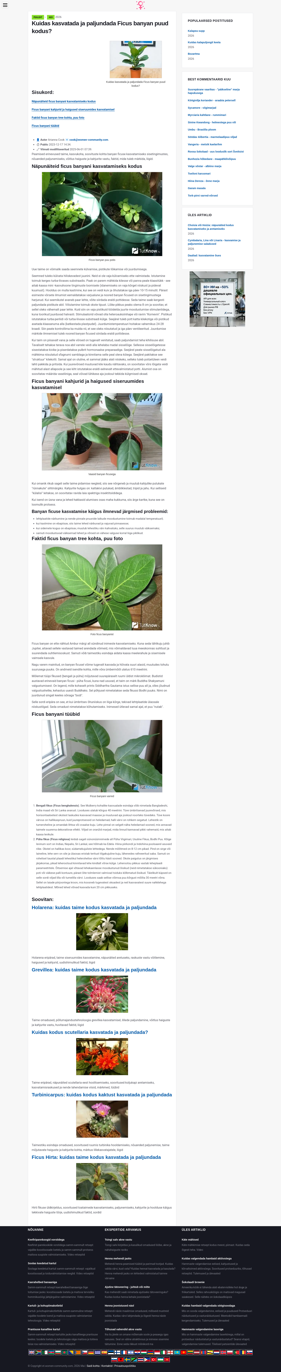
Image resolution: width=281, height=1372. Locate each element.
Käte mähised (190, 1239)
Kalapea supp (196, 30)
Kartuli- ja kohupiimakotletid (45, 1305)
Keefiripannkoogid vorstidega (46, 1239)
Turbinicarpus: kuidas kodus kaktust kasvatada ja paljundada (102, 1094)
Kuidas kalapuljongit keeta (204, 42)
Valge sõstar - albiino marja (204, 166)
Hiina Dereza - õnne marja (204, 180)
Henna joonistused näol (119, 1305)
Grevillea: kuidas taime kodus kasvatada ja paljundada (94, 970)
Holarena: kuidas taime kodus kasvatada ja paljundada (94, 907)
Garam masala (197, 188)
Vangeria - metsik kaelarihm (205, 144)
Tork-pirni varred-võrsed (203, 195)
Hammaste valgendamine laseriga (202, 1329)
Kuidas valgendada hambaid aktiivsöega (206, 1258)
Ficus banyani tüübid (45, 126)
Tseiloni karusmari (199, 173)
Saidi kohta (93, 1365)
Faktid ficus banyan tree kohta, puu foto (58, 117)
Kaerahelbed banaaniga (42, 1282)
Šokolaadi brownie (193, 1282)
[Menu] (5, 5)
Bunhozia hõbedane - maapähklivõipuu (212, 158)
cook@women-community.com (88, 139)
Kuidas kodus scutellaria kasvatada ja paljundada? (90, 1032)
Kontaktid (106, 1365)
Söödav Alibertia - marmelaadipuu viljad (212, 136)
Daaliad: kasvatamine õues (204, 255)
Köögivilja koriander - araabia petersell (212, 100)
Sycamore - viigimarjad (202, 107)
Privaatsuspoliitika (124, 1365)
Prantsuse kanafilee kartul (44, 1329)
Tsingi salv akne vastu (118, 1239)
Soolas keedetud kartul (42, 1263)
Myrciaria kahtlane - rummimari (207, 115)
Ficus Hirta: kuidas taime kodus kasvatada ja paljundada (96, 1157)
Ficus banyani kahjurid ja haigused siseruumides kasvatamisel (73, 109)
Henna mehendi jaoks (118, 1258)
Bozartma (194, 53)
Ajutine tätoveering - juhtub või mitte (127, 1286)
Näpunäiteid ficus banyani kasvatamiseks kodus (64, 101)
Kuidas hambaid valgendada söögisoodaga (208, 1305)
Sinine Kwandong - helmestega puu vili (212, 122)
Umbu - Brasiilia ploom (202, 129)
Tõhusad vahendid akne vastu (123, 1329)
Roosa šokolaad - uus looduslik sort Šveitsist (216, 151)
